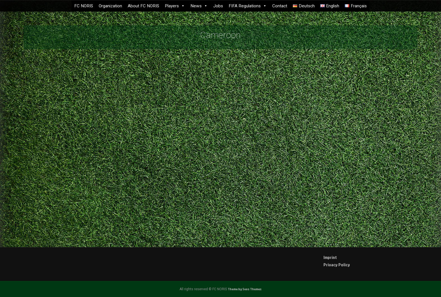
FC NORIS (83, 5)
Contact (279, 5)
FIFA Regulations (248, 6)
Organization (110, 5)
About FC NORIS (143, 5)
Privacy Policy (336, 264)
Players (175, 6)
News (199, 6)
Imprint (330, 257)
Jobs (218, 5)
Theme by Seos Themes (245, 289)
